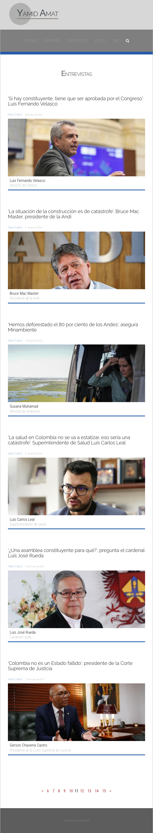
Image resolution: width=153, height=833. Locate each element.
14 (97, 791)
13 (89, 791)
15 (104, 791)
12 (82, 791)
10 (71, 791)
